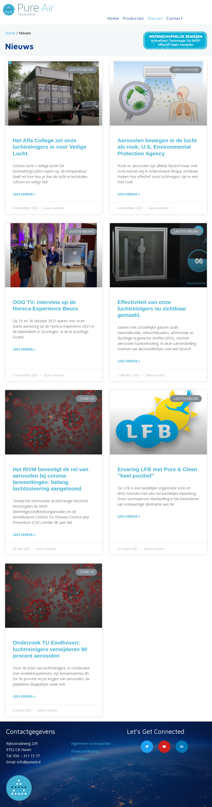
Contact (174, 18)
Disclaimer (80, 758)
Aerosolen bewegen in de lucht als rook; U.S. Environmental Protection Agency (157, 146)
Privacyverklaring (85, 751)
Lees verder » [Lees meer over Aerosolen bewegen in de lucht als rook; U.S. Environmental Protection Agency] (129, 194)
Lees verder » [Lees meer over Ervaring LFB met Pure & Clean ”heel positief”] (129, 516)
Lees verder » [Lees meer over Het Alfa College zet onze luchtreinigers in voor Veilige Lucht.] (24, 194)
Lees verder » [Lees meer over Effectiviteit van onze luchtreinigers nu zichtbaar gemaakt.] (129, 361)
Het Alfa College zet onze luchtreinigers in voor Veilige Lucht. (49, 146)
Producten (133, 18)
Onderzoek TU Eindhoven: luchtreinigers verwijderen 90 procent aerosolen (50, 649)
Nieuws (155, 18)
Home (113, 18)
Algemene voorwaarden (91, 743)
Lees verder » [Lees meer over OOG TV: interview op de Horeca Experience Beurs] (24, 349)
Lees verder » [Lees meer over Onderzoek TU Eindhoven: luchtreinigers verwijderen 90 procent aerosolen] (24, 696)
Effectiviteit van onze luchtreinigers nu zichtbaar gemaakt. (152, 308)
